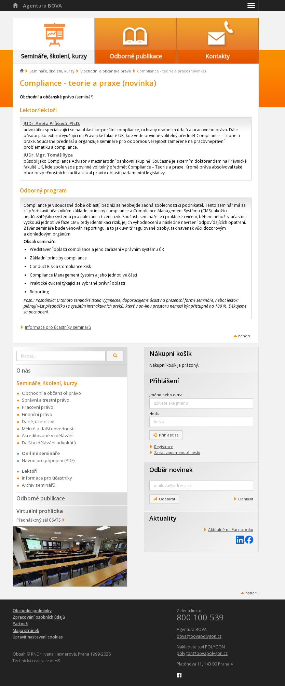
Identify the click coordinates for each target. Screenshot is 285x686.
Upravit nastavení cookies (38, 637)
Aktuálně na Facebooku (230, 530)
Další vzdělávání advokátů (49, 443)
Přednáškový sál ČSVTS (38, 520)
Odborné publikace (40, 498)
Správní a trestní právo (45, 400)
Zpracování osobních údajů (39, 617)
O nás (23, 370)
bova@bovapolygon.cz (199, 636)
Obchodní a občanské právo (105, 70)
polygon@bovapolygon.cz (202, 653)
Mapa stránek (26, 630)
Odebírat (164, 498)
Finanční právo (37, 414)
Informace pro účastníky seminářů (58, 327)
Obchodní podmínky (32, 611)
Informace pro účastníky (47, 478)
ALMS (55, 660)
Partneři (20, 624)
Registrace (163, 446)
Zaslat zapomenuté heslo (177, 452)
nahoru (245, 335)
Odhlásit (245, 498)
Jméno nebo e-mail (167, 394)
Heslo (154, 413)
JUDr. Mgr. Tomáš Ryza (48, 155)
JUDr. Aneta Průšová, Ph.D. (52, 123)
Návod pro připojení (42, 460)
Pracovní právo (37, 407)
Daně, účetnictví (38, 421)
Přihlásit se (166, 435)
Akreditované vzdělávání (47, 435)
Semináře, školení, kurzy (51, 70)
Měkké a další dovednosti (48, 429)
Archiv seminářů (38, 485)
